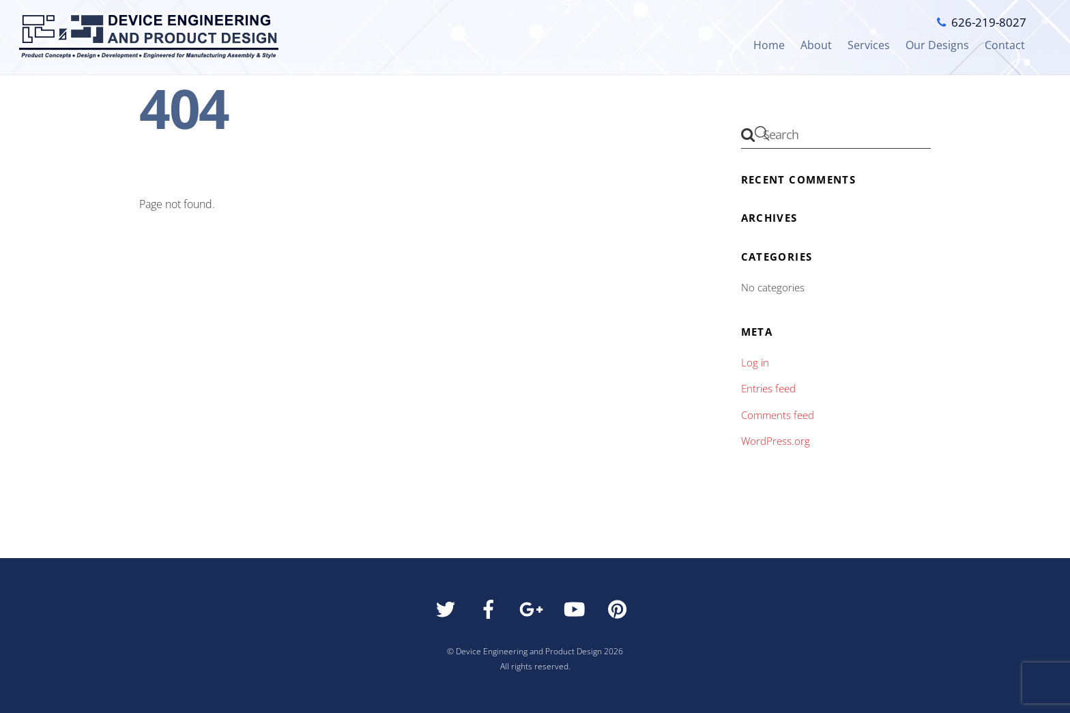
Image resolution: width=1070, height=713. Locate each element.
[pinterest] (620, 612)
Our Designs (937, 45)
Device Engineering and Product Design (529, 651)
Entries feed (768, 388)
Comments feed (777, 415)
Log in (755, 362)
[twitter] (448, 612)
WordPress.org (775, 441)
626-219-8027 (988, 22)
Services (869, 45)
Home (769, 45)
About (816, 45)
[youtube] (577, 612)
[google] (534, 612)
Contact (1005, 45)
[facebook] (491, 612)
